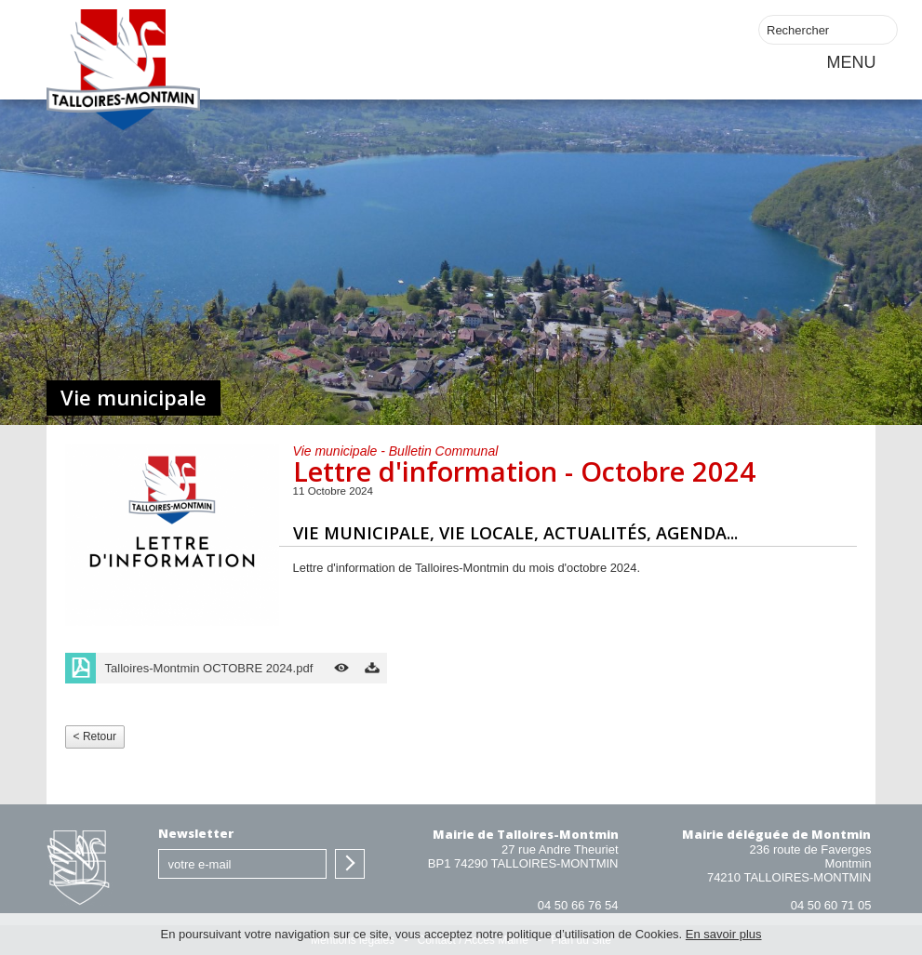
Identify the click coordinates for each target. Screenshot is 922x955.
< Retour (94, 736)
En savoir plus (724, 934)
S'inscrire (350, 864)
